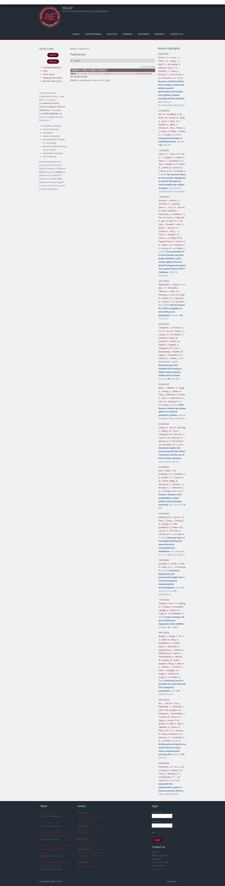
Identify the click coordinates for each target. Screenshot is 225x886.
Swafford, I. (173, 210)
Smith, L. (163, 227)
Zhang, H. (163, 603)
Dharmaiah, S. (165, 284)
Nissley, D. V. (164, 74)
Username (157, 811)
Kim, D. (162, 114)
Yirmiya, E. (166, 391)
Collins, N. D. (167, 244)
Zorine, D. (175, 727)
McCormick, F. (177, 74)
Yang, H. (175, 639)
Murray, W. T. (165, 484)
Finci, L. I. (175, 57)
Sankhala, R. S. (178, 214)
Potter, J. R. (163, 61)
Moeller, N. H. (171, 164)
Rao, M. (162, 217)
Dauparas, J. (164, 713)
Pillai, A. (172, 723)
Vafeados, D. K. (175, 734)
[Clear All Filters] (144, 73)
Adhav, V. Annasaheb (173, 606)
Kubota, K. (163, 358)
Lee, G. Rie (163, 710)
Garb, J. (162, 394)
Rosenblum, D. (165, 643)
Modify (73, 80)
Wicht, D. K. (167, 567)
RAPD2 (53, 55)
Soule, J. (169, 520)
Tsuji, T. (177, 348)
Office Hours (49, 74)
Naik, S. (162, 670)
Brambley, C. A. (166, 474)
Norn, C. (181, 723)
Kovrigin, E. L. (165, 487)
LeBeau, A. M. (165, 171)
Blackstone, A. (165, 653)
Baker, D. (170, 134)
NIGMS (59, 172)
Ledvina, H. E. (176, 770)
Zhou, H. (162, 773)
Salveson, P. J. (165, 737)
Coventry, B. (164, 717)
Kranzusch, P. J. (175, 401)
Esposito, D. (177, 437)
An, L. (161, 703)
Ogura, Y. (163, 355)
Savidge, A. (164, 610)
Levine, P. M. (173, 720)
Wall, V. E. (162, 64)
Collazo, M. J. (177, 527)
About (76, 34)
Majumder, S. (165, 706)
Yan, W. (169, 331)
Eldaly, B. (173, 480)
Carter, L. (177, 653)
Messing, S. (164, 294)
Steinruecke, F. (177, 398)
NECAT (67, 7)
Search (77, 60)
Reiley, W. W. (176, 238)
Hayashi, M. (177, 351)
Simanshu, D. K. (169, 78)
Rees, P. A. (174, 221)
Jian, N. (164, 221)
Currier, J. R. (164, 238)
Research (160, 34)
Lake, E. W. (175, 154)
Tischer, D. (174, 117)
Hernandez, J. (165, 214)
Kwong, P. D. (173, 234)
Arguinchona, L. (166, 650)
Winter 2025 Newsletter (51, 812)
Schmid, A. (163, 231)
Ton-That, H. (175, 530)
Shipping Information (52, 77)
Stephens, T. (163, 71)
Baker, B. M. (171, 491)
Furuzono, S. (178, 327)
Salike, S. (174, 124)
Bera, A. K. (175, 121)
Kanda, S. (163, 344)
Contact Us (176, 34)
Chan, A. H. (175, 291)
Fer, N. (162, 331)
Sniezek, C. (179, 650)
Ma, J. (161, 470)
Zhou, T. (162, 234)
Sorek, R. (167, 404)
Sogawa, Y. (173, 344)
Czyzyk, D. (163, 427)
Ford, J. (162, 520)
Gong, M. (165, 770)
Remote (53, 61)
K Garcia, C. (177, 666)
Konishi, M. (175, 341)
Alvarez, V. (163, 723)
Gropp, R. (163, 677)
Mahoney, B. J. (165, 517)
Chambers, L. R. (166, 766)
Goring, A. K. (167, 524)
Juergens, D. (175, 710)
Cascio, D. (163, 530)
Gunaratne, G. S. (176, 160)
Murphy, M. (167, 660)
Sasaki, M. (173, 338)
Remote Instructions (52, 81)
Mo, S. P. (163, 287)
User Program (93, 34)
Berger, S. (163, 636)
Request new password (162, 832)
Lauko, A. (165, 131)
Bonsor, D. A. (164, 57)
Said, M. (168, 703)
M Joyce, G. (166, 248)
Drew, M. (174, 294)
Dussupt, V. (164, 200)
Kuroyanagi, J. (165, 351)
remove (83, 80)
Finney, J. (175, 71)
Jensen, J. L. (175, 200)
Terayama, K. (165, 327)
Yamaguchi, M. (165, 348)
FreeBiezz (181, 881)
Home (73, 48)
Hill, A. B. (163, 401)
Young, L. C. (174, 61)
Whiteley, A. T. (174, 773)
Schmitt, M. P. (165, 534)
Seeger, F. (173, 636)
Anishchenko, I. (178, 713)
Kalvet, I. (174, 131)
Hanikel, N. (163, 124)
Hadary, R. (177, 391)
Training (127, 34)
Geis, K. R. (172, 67)
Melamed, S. (172, 394)
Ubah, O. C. (164, 154)
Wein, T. (162, 387)
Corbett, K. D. (165, 780)
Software (143, 34)
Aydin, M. (165, 639)
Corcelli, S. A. (178, 484)
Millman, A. (172, 387)
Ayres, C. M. (170, 470)
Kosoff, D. (177, 167)
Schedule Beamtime (52, 67)
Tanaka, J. (173, 358)
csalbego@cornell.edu (162, 869)
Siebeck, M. (173, 673)
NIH (60, 178)
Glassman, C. (174, 646)
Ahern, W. (163, 117)
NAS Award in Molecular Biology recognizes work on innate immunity (55, 849)
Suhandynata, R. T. (167, 777)
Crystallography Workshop (89, 842)
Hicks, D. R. (164, 730)
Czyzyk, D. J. (164, 334)
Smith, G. (179, 224)
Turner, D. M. (165, 437)
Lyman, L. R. (178, 517)
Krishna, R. (163, 127)
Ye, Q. (177, 766)
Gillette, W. (166, 431)
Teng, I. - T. (174, 231)
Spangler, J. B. (173, 670)
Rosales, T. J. (167, 477)
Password (157, 821)
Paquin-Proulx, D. (167, 241)
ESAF (45, 71)
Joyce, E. (165, 121)
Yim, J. (172, 127)
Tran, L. (176, 703)
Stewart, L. (166, 666)
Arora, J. (170, 217)
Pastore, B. (175, 610)
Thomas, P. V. (165, 203)
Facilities (112, 34)
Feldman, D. (164, 727)
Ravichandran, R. (166, 656)
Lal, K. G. (172, 207)
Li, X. (172, 730)
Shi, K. (161, 164)
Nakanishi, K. (178, 613)
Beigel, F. (163, 673)
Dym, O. (165, 398)
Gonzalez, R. (164, 563)
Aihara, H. (167, 167)
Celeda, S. (179, 157)
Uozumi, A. (164, 341)
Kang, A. (172, 663)
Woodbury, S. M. (174, 114)
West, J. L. (163, 160)
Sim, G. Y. (173, 603)
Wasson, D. (173, 227)
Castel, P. (166, 301)
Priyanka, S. (169, 157)
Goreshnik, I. (178, 706)
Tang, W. (163, 613)
